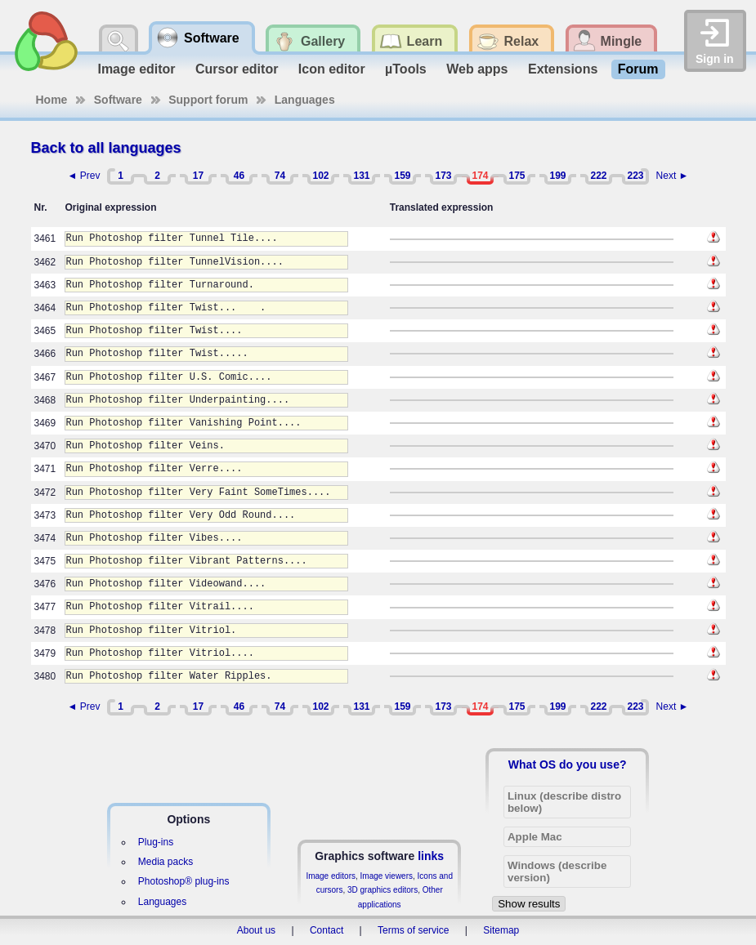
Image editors (331, 875)
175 (516, 175)
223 (635, 175)
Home (52, 99)
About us (256, 930)
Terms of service (413, 930)
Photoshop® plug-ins (184, 881)
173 (443, 175)
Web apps (477, 69)
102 (320, 175)
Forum (638, 69)
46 (239, 175)
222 (598, 175)
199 (557, 175)
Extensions (562, 69)
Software (118, 99)
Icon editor (331, 69)
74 (280, 175)
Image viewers (386, 875)
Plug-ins (155, 842)
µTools (406, 69)
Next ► (672, 175)
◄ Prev (84, 175)
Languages (305, 99)
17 (198, 175)
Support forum (208, 99)
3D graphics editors (382, 889)
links (431, 856)
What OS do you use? (567, 764)
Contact (326, 930)
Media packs (165, 861)
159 (402, 175)
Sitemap (501, 930)
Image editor (136, 69)
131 (361, 175)
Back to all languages (106, 148)
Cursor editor (236, 69)
